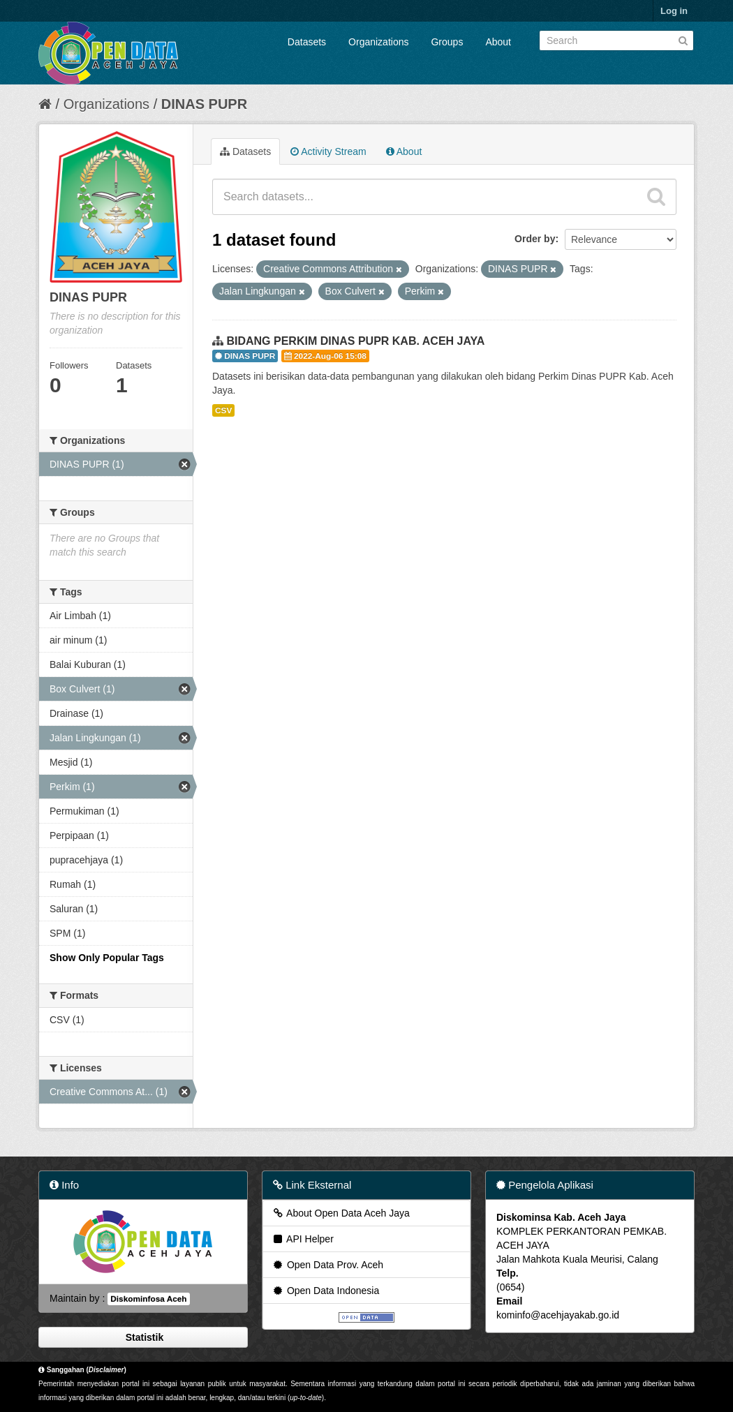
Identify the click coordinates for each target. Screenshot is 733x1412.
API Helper (303, 1238)
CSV (223, 410)
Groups (447, 41)
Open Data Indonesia (325, 1290)
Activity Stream (328, 151)
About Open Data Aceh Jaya (341, 1213)
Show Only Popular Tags (107, 957)
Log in (674, 11)
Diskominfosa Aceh (148, 1299)
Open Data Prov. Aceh (327, 1264)
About (498, 41)
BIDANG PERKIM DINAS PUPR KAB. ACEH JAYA (355, 341)
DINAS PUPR (204, 104)
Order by (534, 238)
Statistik (143, 1337)
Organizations (378, 41)
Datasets (307, 41)
